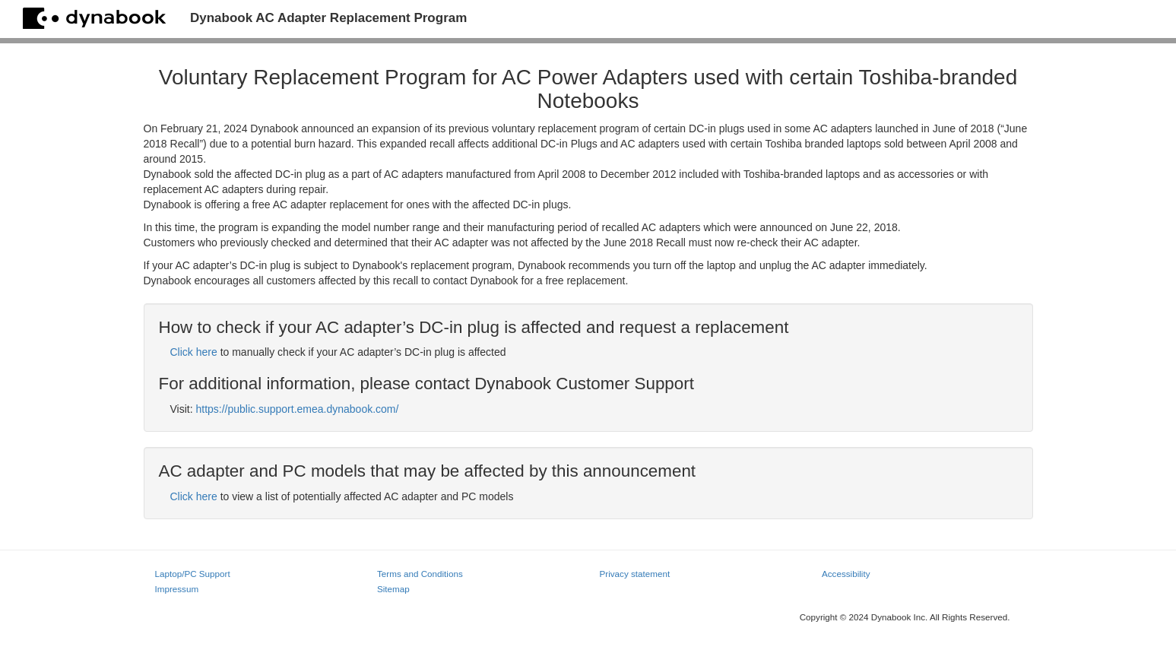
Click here (193, 352)
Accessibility (846, 574)
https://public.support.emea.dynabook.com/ (296, 409)
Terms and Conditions (420, 574)
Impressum (177, 589)
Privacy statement (635, 574)
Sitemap (393, 589)
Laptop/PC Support (192, 574)
